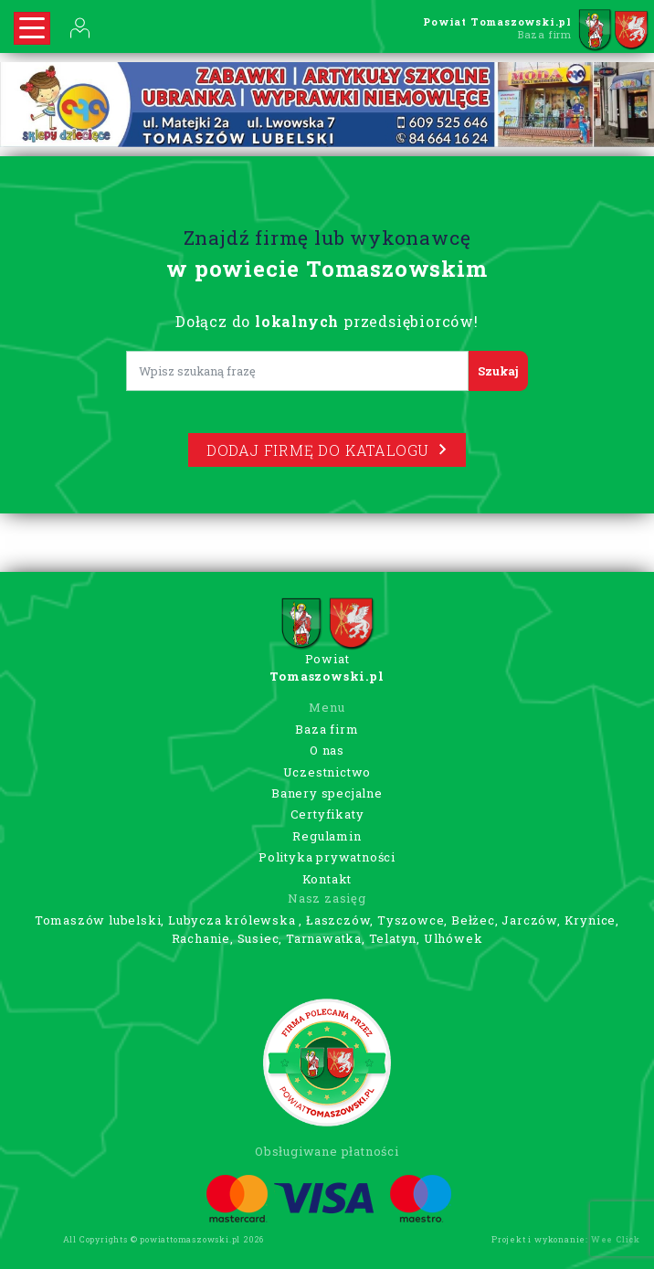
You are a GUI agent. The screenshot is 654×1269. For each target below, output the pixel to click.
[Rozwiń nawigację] (32, 28)
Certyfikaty (327, 814)
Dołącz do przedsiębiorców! (327, 321)
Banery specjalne (327, 793)
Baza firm (326, 729)
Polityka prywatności (327, 857)
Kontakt (327, 879)
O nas (327, 750)
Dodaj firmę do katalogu (327, 450)
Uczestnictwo (327, 772)
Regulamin (326, 836)
